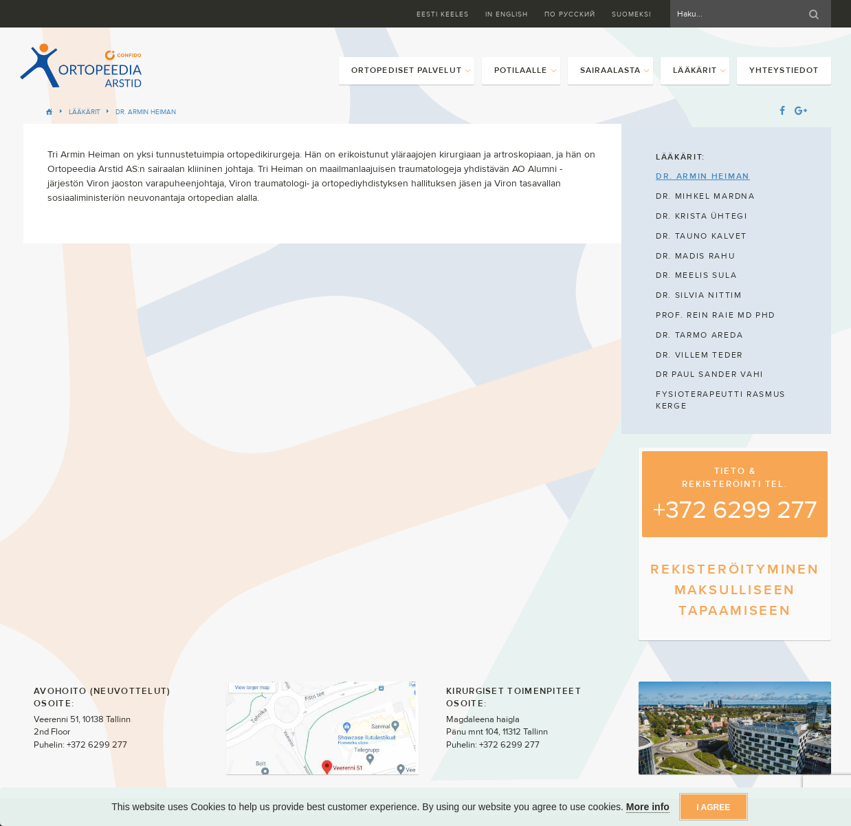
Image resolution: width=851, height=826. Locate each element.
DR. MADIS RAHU (696, 255)
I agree (713, 807)
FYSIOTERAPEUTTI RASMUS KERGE (721, 400)
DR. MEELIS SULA (696, 275)
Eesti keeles (443, 14)
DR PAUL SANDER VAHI (710, 374)
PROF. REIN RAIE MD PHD (715, 314)
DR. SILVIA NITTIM (699, 295)
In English (506, 14)
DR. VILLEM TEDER (699, 354)
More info (648, 806)
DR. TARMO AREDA (699, 334)
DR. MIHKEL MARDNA (705, 196)
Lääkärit (84, 111)
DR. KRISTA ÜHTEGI (702, 215)
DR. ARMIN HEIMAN (145, 111)
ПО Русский (569, 14)
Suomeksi (631, 14)
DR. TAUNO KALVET (701, 235)
